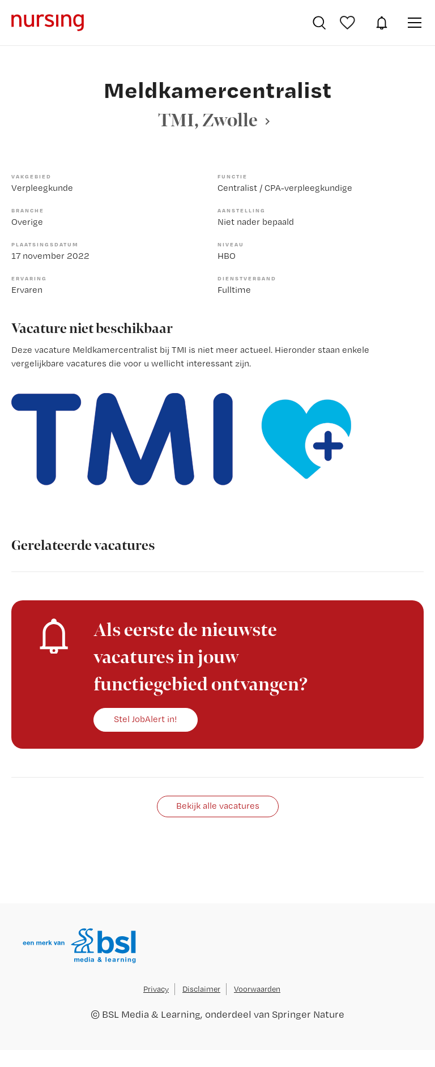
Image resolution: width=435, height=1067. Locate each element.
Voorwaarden (257, 988)
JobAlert (381, 22)
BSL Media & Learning (151, 1014)
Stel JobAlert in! (145, 719)
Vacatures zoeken (319, 22)
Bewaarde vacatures (349, 22)
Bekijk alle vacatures (217, 805)
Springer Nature (308, 1014)
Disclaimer (201, 988)
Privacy (156, 988)
